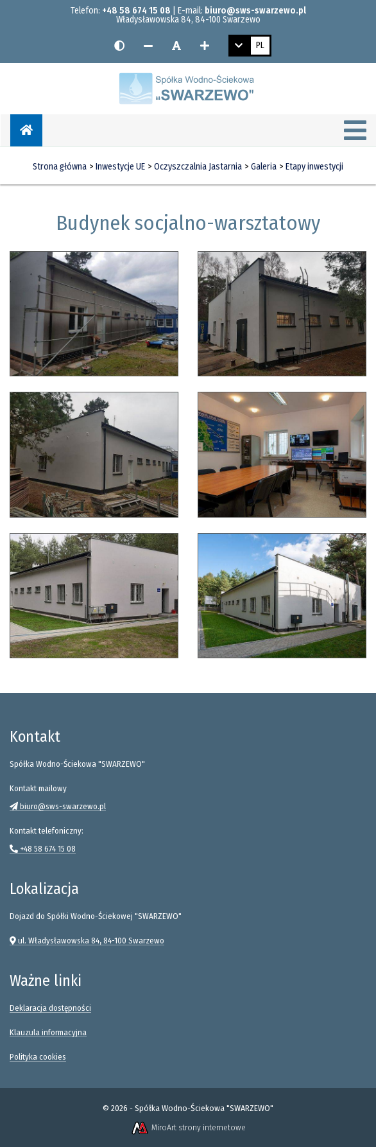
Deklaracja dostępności (50, 1008)
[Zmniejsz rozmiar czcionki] (148, 45)
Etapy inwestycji (314, 166)
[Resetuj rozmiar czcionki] (176, 45)
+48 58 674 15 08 (136, 10)
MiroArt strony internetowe (188, 1127)
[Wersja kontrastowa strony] (119, 45)
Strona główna (60, 166)
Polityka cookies (38, 1057)
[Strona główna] (26, 130)
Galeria (264, 166)
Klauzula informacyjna (48, 1032)
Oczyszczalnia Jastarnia (198, 166)
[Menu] (355, 131)
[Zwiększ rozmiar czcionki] (204, 45)
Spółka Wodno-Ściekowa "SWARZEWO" (204, 1108)
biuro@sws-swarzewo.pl (255, 10)
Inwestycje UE (120, 166)
